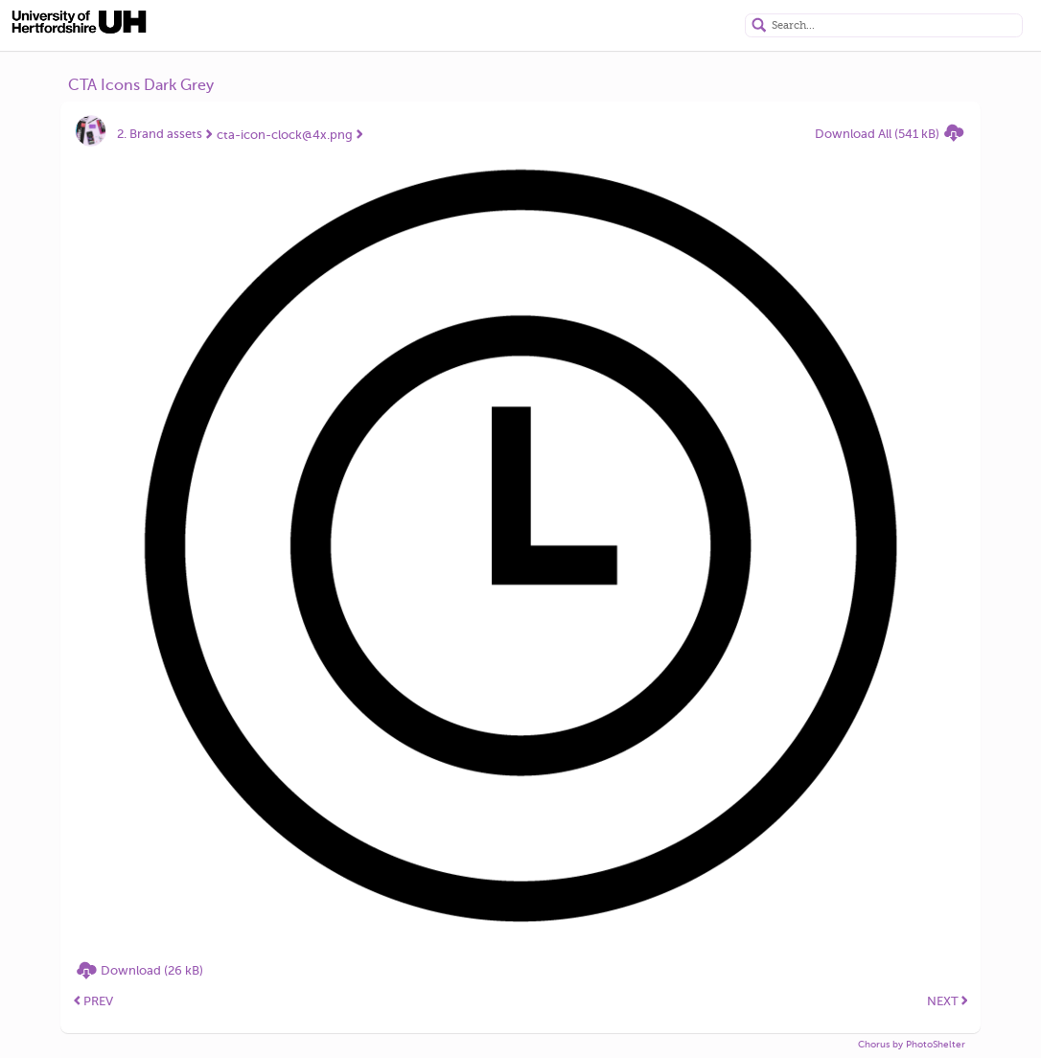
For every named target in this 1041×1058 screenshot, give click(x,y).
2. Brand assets (159, 133)
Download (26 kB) (152, 970)
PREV (93, 1001)
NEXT (947, 1001)
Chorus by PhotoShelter (911, 1044)
